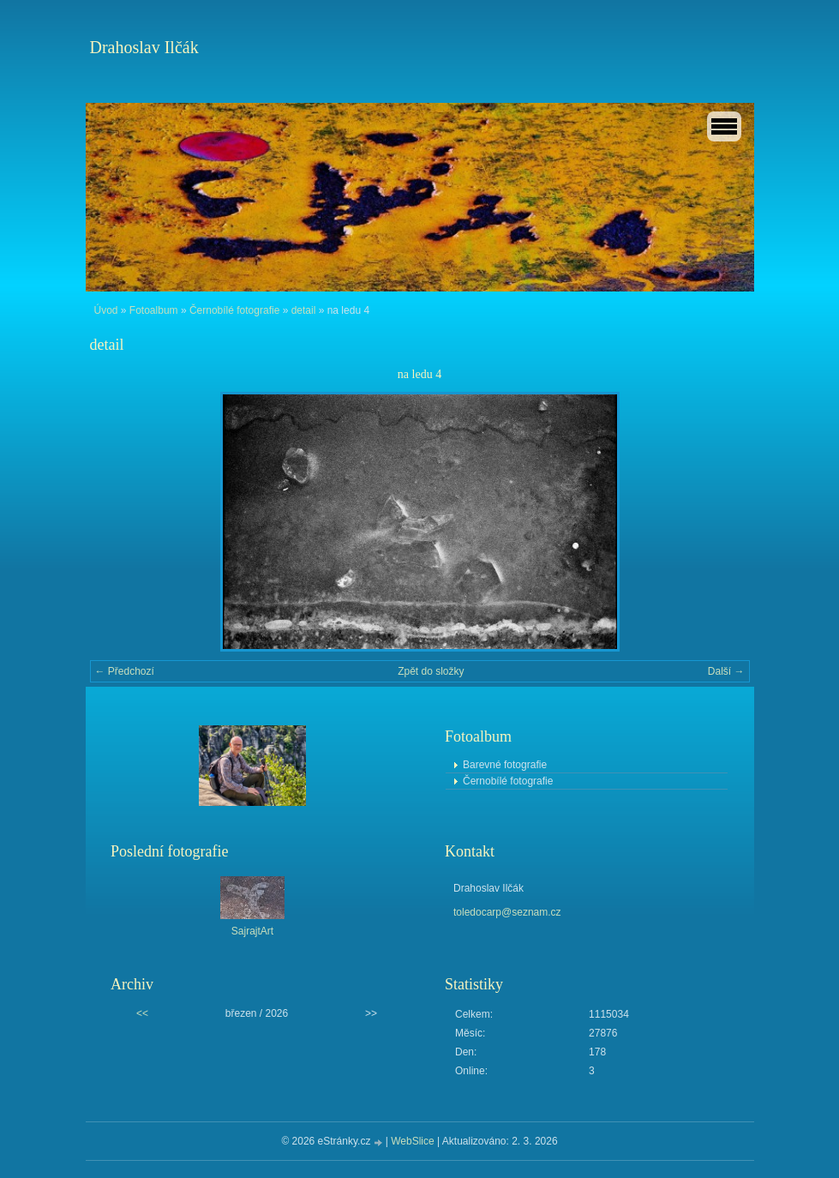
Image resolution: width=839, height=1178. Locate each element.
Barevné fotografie (505, 765)
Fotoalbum (153, 310)
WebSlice (412, 1141)
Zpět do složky (431, 671)
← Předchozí (124, 671)
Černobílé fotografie (234, 310)
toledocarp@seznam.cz (507, 912)
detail (303, 310)
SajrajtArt (252, 931)
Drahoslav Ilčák (144, 47)
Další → (726, 671)
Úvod (106, 310)
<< (142, 1013)
